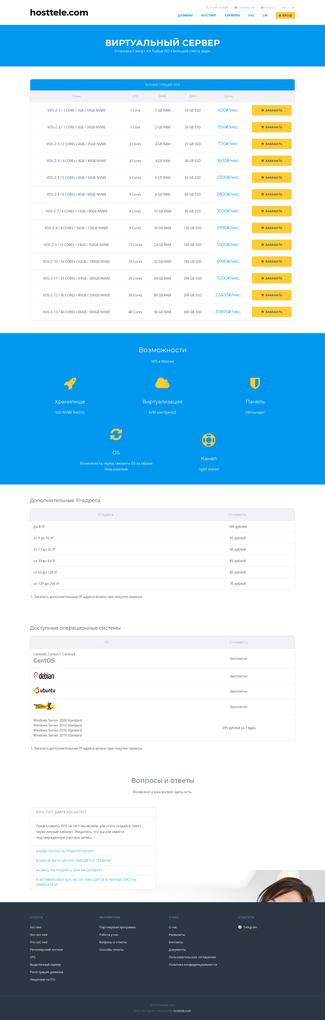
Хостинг (209, 15)
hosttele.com (182, 1011)
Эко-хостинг (39, 934)
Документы (177, 949)
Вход (285, 15)
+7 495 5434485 (217, 7)
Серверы (232, 15)
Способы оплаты (111, 949)
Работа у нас (108, 934)
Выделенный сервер (45, 964)
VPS (32, 957)
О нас (173, 927)
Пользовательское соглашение (192, 957)
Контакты (176, 942)
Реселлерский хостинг (46, 949)
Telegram (247, 927)
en (293, 7)
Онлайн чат (245, 7)
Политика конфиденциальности (193, 964)
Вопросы (268, 7)
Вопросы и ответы (113, 942)
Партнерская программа (117, 927)
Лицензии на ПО (42, 979)
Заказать (271, 110)
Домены (185, 15)
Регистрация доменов (46, 972)
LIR (265, 15)
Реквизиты (177, 934)
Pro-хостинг (39, 942)
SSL (251, 15)
